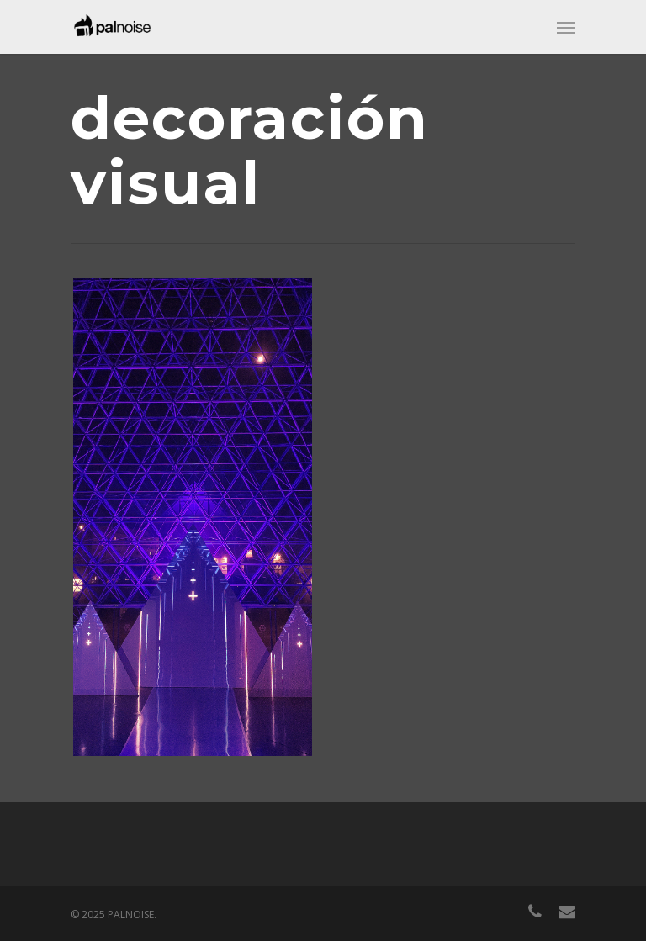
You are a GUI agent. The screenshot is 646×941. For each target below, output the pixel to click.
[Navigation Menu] (566, 27)
